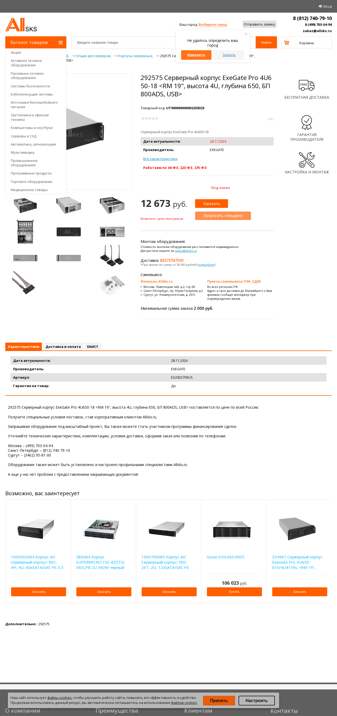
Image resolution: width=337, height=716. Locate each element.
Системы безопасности (30, 86)
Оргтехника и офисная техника (30, 117)
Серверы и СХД (23, 136)
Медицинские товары (29, 189)
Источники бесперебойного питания (34, 104)
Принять (219, 700)
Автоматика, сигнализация (33, 144)
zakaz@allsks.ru (317, 30)
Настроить (257, 700)
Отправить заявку (259, 24)
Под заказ (220, 187)
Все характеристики (160, 158)
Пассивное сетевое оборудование (27, 75)
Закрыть (229, 55)
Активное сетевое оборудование (26, 62)
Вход (328, 6)
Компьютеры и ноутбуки (32, 127)
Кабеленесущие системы (32, 94)
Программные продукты (31, 173)
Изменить (196, 55)
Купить (234, 591)
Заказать (211, 203)
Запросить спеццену (223, 215)
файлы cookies (59, 697)
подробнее (206, 265)
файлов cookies (184, 702)
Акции (16, 52)
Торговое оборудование (31, 181)
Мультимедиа (22, 152)
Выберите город (213, 24)
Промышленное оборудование (24, 162)
